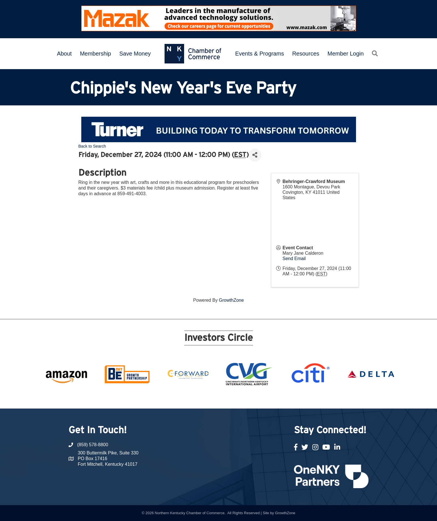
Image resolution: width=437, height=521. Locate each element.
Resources (305, 53)
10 (212, 398)
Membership (95, 53)
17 (259, 398)
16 (253, 398)
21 (287, 398)
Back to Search (92, 146)
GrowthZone (231, 300)
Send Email (294, 258)
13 (232, 398)
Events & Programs (259, 53)
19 (273, 398)
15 (246, 398)
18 (266, 398)
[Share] (255, 155)
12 (225, 398)
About (64, 53)
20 (280, 398)
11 (219, 398)
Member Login (345, 53)
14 (239, 398)
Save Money (135, 53)
